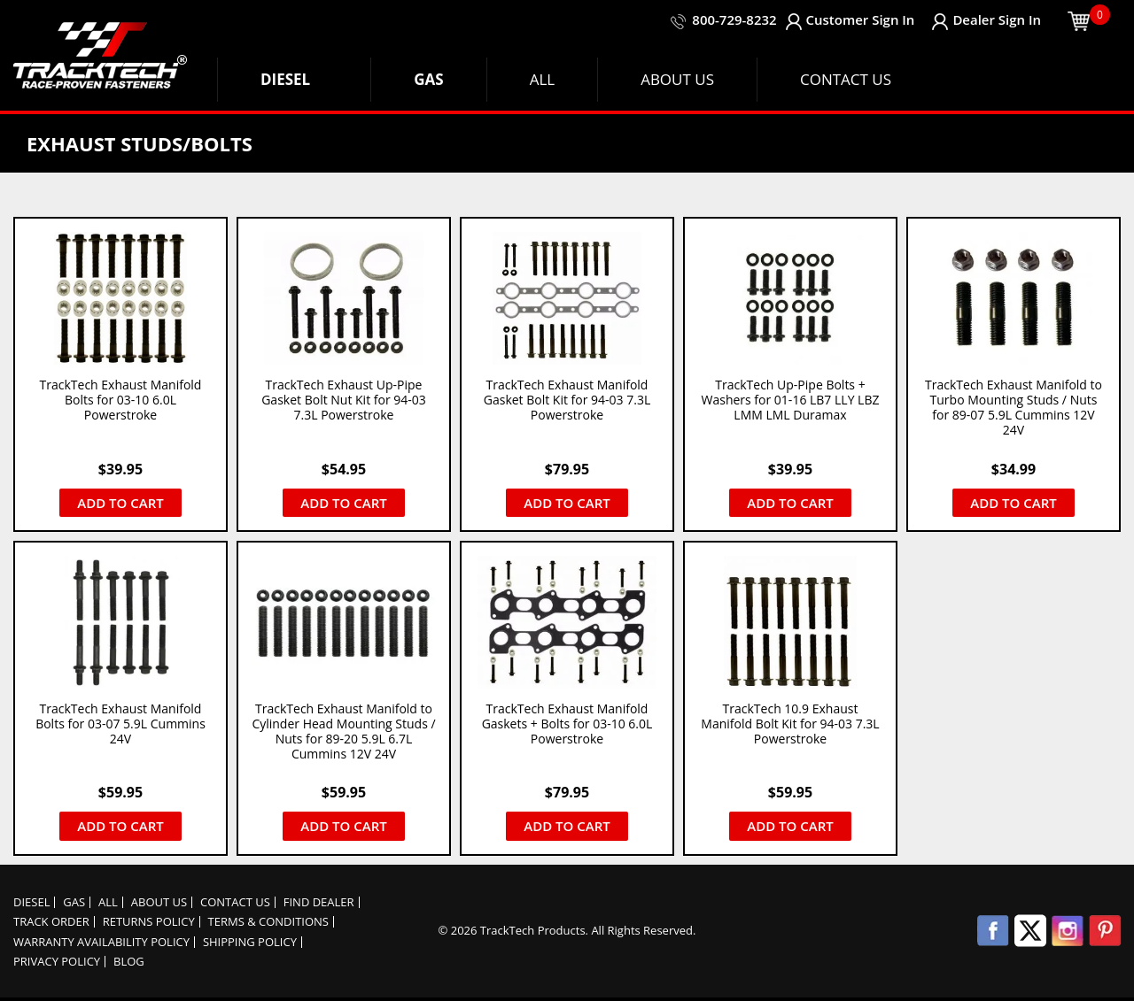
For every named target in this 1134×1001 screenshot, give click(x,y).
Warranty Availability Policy (101, 942)
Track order (51, 922)
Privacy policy (56, 961)
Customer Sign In (849, 20)
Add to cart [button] (120, 503)
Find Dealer (319, 902)
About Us (159, 902)
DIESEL (31, 902)
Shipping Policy (250, 942)
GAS (74, 902)
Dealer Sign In (986, 20)
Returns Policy (149, 922)
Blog (128, 961)
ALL (108, 902)
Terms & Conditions (268, 922)
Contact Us (235, 902)
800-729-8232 (734, 19)
